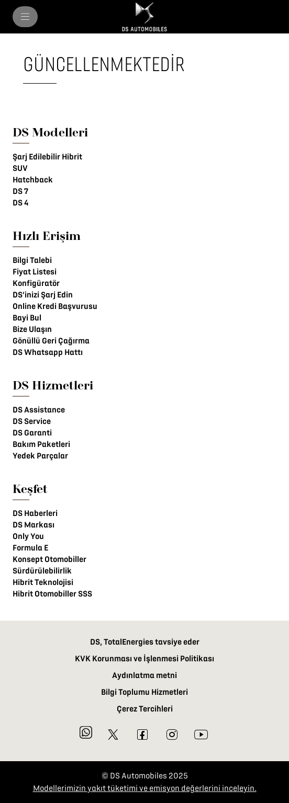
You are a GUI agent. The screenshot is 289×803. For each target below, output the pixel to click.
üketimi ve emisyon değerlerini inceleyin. (183, 788)
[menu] (25, 16)
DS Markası (33, 525)
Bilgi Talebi (32, 260)
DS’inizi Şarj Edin (43, 295)
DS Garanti (32, 433)
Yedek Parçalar (40, 456)
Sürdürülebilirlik (42, 571)
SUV (20, 168)
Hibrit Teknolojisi (43, 582)
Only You (28, 536)
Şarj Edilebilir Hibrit (47, 157)
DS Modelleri (50, 132)
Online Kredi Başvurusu (55, 306)
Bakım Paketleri (41, 444)
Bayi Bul (27, 318)
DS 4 (20, 203)
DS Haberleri (35, 513)
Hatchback (33, 180)
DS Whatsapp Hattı (48, 352)
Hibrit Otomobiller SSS (52, 594)
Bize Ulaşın (32, 329)
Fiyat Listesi (35, 272)
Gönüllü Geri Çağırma (51, 341)
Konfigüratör (36, 283)
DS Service (32, 421)
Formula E (30, 548)
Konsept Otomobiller (49, 559)
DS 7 (20, 191)
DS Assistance (39, 410)
